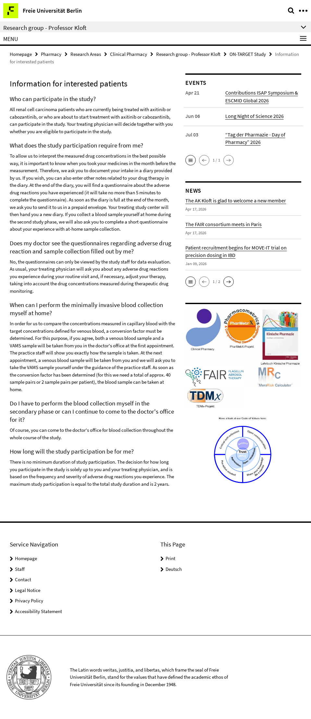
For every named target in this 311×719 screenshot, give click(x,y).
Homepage (21, 54)
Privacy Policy (29, 600)
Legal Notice (27, 590)
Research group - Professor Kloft (188, 54)
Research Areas (85, 54)
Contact (23, 579)
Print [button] (170, 558)
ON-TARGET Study (248, 54)
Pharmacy (51, 54)
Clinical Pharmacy (128, 54)
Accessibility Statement (38, 611)
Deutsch (174, 569)
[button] (190, 159)
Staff (20, 569)
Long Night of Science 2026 (254, 115)
